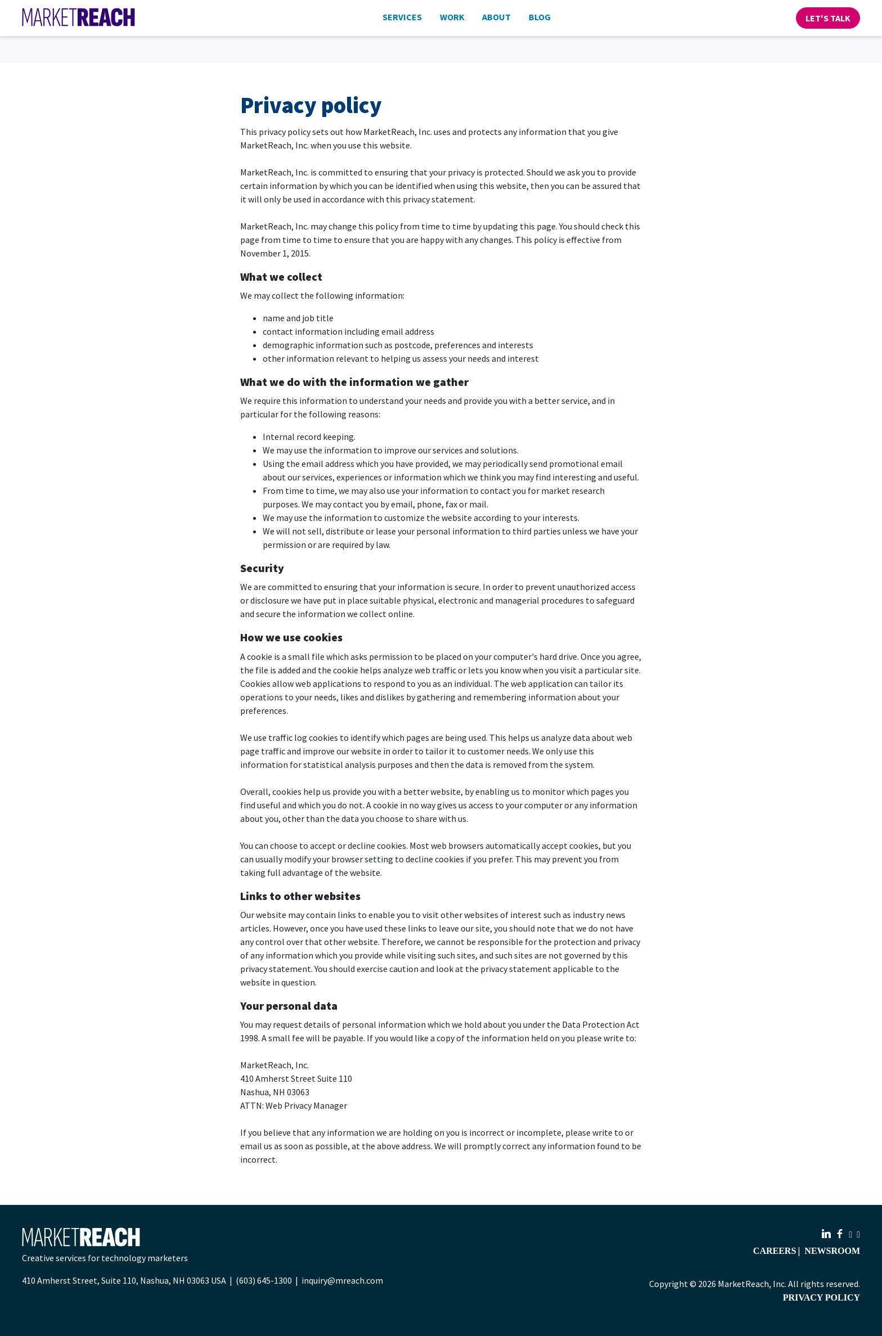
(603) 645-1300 (264, 1280)
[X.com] (858, 1234)
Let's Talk (828, 18)
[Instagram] (851, 1234)
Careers (774, 1251)
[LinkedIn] (827, 1234)
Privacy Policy (821, 1297)
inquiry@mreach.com (342, 1280)
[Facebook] (841, 1234)
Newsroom (832, 1251)
